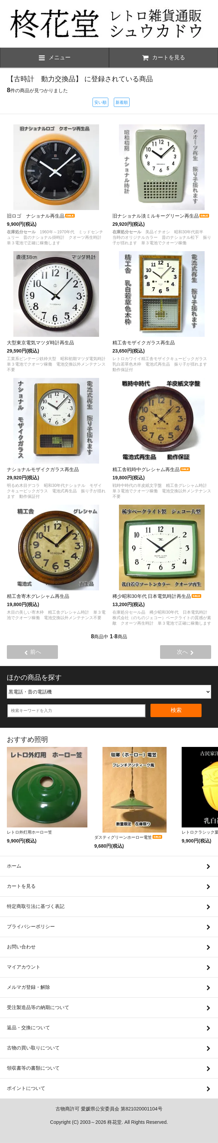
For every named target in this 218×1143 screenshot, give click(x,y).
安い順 (100, 102)
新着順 (122, 102)
